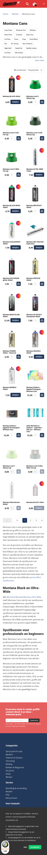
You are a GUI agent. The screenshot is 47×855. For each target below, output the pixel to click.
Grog (24, 39)
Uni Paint (7, 39)
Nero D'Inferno (27, 44)
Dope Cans (29, 35)
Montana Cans (21, 30)
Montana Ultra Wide (32, 597)
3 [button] (36, 520)
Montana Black (13, 597)
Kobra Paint (8, 35)
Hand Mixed (34, 39)
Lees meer (39, 60)
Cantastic (19, 35)
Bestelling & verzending (16, 788)
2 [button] (30, 520)
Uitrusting (10, 761)
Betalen (9, 791)
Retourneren (11, 798)
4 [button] (41, 520)
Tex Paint (7, 53)
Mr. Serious (15, 44)
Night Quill (7, 48)
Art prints (10, 770)
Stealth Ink (18, 48)
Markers (9, 754)
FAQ (7, 794)
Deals (8, 774)
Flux (5, 44)
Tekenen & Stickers (14, 757)
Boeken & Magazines (15, 767)
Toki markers (18, 53)
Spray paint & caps (14, 751)
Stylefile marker (31, 48)
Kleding (9, 764)
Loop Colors (8, 30)
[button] (44, 4)
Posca (16, 39)
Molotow (33, 30)
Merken (15, 14)
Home (5, 14)
